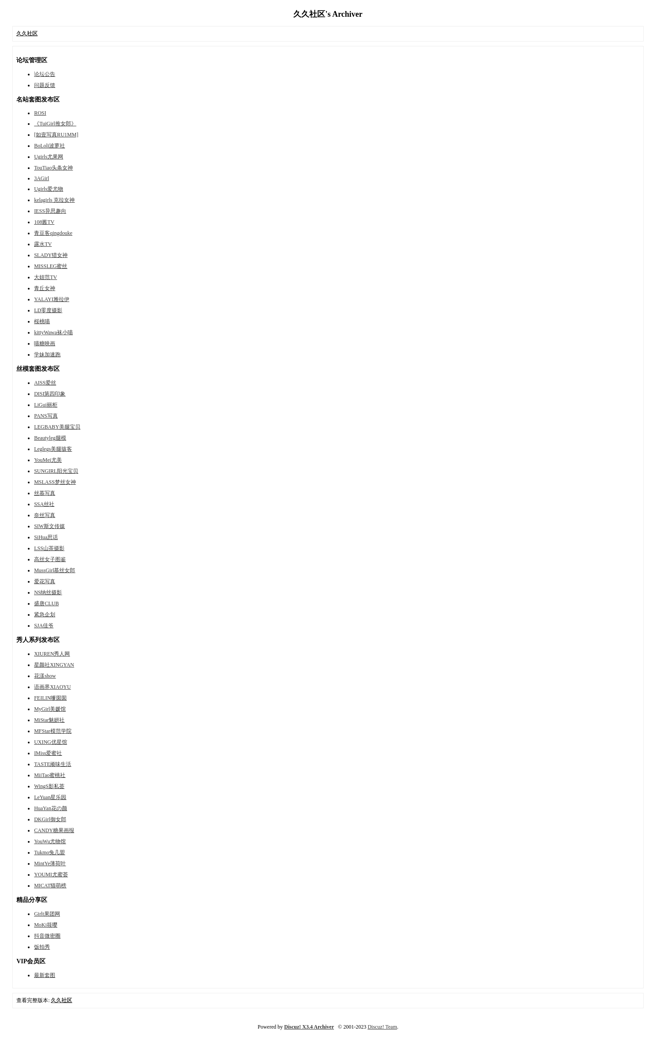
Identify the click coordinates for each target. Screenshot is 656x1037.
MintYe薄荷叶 (50, 863)
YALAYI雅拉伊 (51, 299)
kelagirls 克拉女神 (54, 200)
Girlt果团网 (47, 914)
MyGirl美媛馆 (50, 709)
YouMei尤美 (48, 460)
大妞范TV (45, 277)
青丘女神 (44, 288)
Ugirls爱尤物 (48, 189)
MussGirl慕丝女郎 (54, 570)
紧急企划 (44, 614)
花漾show (45, 676)
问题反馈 (44, 85)
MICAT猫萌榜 (50, 885)
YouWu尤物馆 (50, 841)
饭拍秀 (42, 947)
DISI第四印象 (49, 394)
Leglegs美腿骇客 (53, 449)
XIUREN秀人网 (52, 654)
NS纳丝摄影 (48, 592)
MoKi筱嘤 (45, 925)
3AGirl (41, 178)
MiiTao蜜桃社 (49, 775)
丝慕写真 (44, 493)
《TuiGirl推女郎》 (55, 124)
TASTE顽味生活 (52, 764)
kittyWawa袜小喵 (53, 332)
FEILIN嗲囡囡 (50, 698)
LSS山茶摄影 (49, 548)
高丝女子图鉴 (50, 559)
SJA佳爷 (43, 625)
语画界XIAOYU (52, 687)
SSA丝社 (44, 504)
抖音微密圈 (47, 936)
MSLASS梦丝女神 (55, 482)
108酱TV (44, 222)
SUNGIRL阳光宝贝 (56, 471)
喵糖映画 (44, 343)
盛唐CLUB (46, 603)
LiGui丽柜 (45, 405)
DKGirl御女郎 (50, 819)
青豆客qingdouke (53, 233)
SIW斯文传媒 (49, 526)
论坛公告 (44, 74)
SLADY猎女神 (51, 255)
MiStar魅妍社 (49, 720)
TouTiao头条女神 (53, 168)
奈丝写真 (44, 515)
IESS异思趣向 (50, 211)
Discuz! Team (382, 1027)
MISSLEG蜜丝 (50, 266)
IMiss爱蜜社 (48, 753)
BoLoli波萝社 (49, 146)
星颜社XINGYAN (54, 665)
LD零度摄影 (48, 310)
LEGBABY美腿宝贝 (57, 427)
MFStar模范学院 (53, 731)
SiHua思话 (46, 537)
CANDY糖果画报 (54, 830)
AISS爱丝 (45, 383)
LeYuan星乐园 (50, 797)
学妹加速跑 (47, 354)
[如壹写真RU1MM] (56, 135)
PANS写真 (46, 416)
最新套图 (44, 975)
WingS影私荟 (49, 786)
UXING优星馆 (50, 742)
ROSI (40, 113)
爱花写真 (44, 581)
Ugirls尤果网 (48, 157)
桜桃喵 (42, 321)
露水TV (43, 244)
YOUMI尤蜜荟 (51, 874)
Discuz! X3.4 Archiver (309, 1027)
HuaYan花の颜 (50, 808)
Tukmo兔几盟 (49, 852)
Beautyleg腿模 (50, 438)
